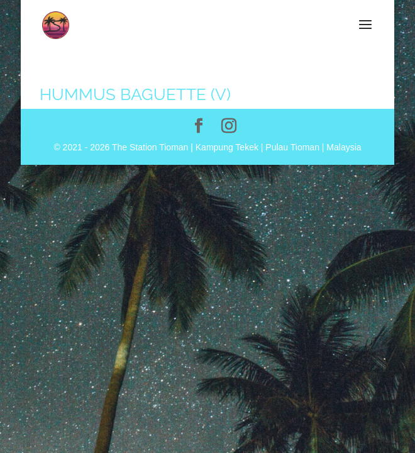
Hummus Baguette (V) (135, 94)
